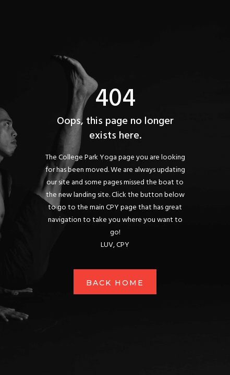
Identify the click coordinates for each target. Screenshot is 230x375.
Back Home (115, 283)
